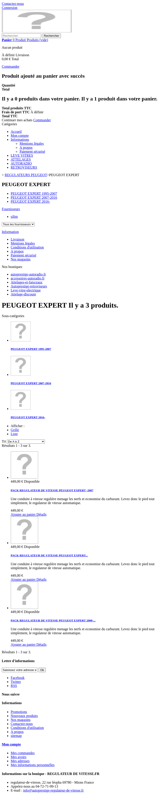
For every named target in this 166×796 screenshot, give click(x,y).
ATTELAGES (21, 159)
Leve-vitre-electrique (26, 290)
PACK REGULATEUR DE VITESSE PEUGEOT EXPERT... (49, 555)
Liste (14, 434)
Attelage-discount (23, 294)
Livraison (17, 239)
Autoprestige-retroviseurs (29, 286)
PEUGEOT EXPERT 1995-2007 (34, 193)
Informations (20, 139)
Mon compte (20, 135)
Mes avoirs (18, 757)
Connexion (9, 8)
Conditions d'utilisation (27, 247)
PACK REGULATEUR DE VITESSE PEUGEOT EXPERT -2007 (52, 490)
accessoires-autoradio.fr (27, 278)
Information (10, 232)
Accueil (16, 131)
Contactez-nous (13, 4)
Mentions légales (32, 143)
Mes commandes (23, 753)
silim (14, 216)
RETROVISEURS (24, 167)
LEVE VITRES (22, 155)
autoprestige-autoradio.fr (28, 274)
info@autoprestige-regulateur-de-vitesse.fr (53, 790)
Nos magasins (20, 259)
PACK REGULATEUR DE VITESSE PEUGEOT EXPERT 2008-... (53, 620)
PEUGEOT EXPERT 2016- (30, 201)
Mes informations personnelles (32, 765)
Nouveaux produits (24, 716)
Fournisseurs (11, 209)
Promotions (19, 712)
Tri (4, 441)
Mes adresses (20, 761)
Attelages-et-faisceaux (26, 282)
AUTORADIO (21, 163)
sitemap (16, 736)
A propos (26, 147)
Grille (15, 430)
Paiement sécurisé (32, 151)
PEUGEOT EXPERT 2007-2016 (34, 197)
